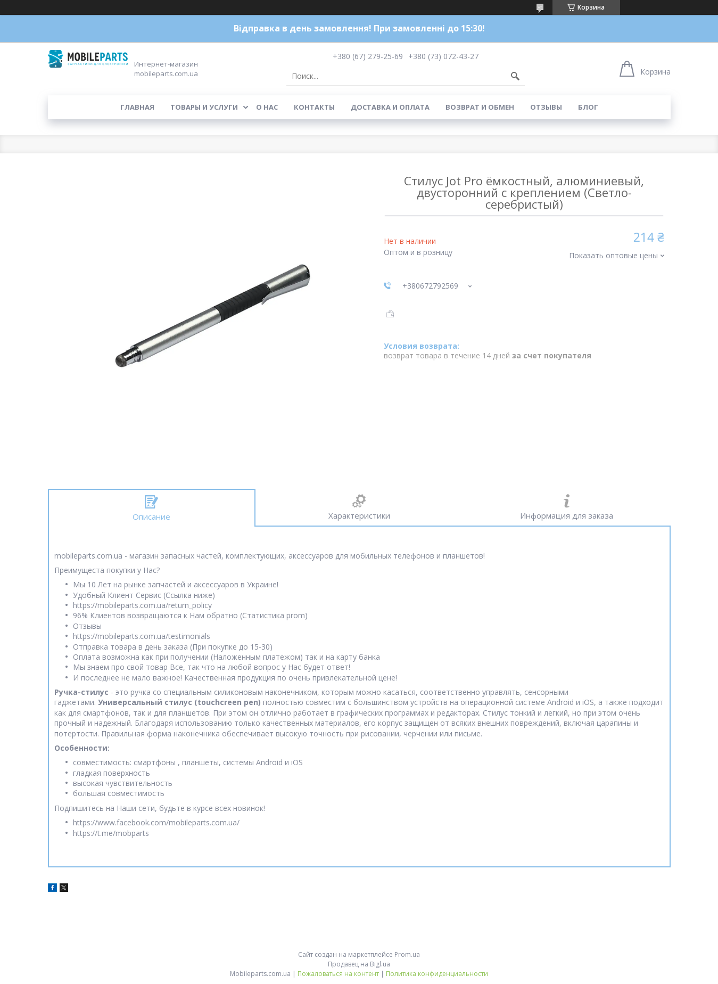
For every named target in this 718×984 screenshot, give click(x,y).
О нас (267, 107)
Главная (137, 107)
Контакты (314, 107)
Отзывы (546, 107)
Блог (588, 107)
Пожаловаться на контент (338, 973)
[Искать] (515, 76)
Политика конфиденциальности (437, 973)
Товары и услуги (204, 107)
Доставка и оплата (390, 107)
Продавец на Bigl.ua (359, 964)
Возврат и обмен (479, 107)
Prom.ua (407, 954)
